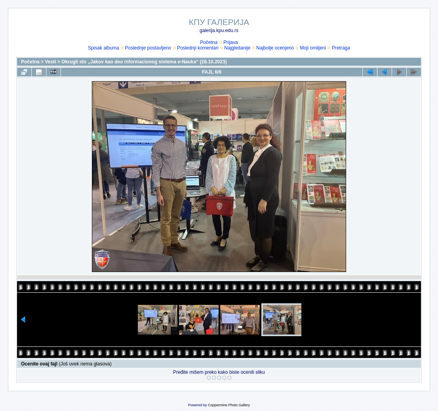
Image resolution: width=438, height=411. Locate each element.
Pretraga (341, 48)
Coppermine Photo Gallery (229, 405)
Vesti (50, 62)
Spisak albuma (103, 48)
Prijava (230, 42)
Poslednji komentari (198, 48)
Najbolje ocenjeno (275, 48)
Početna (208, 42)
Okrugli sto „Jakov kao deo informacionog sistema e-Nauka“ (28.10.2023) (144, 62)
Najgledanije (237, 48)
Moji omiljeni (313, 48)
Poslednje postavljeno (148, 48)
